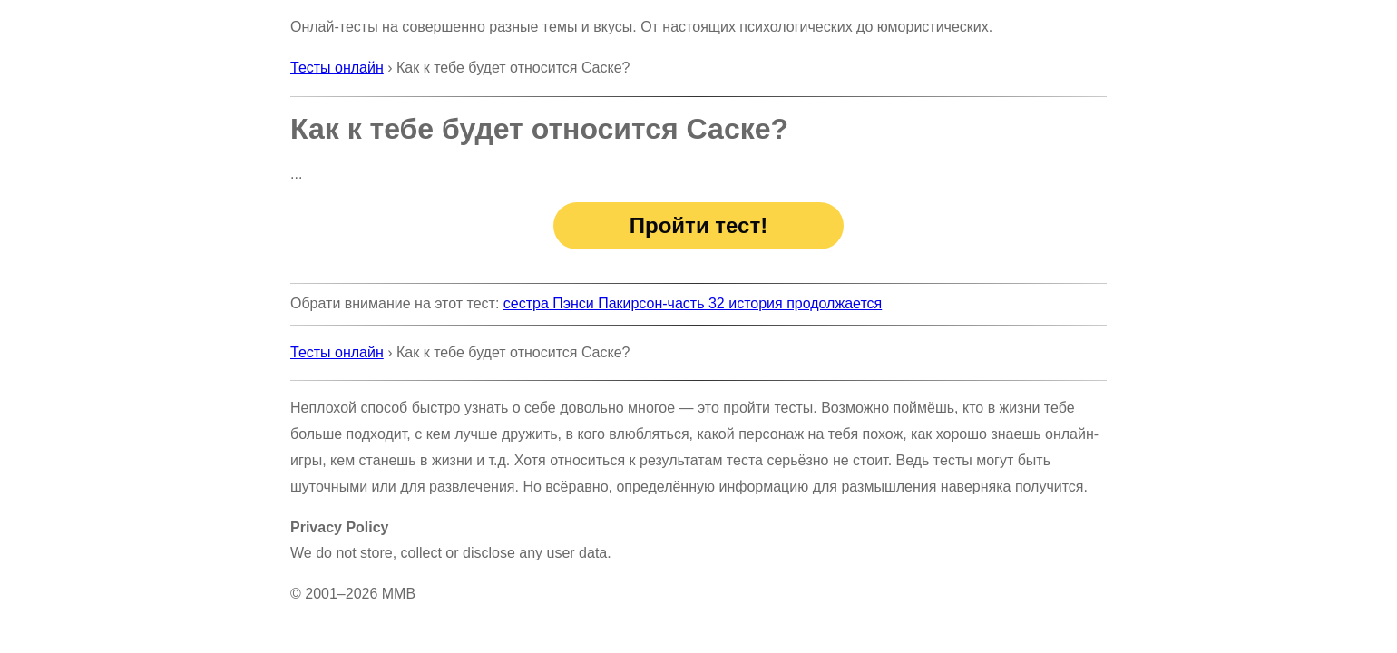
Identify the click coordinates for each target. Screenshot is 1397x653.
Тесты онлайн (337, 67)
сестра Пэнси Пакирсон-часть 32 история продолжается (692, 303)
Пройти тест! (698, 225)
